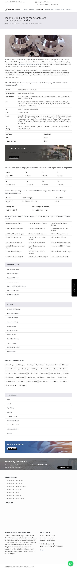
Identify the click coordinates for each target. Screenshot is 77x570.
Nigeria (11, 551)
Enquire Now (74, 288)
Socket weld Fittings (13, 420)
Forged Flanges (30, 377)
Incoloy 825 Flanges (13, 290)
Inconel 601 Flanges (12, 273)
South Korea (9, 540)
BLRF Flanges (63, 381)
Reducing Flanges (11, 381)
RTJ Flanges (35, 369)
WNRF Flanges (20, 377)
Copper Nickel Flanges (13, 347)
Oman (27, 536)
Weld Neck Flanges (46, 369)
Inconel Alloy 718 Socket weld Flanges (30, 64)
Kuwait (25, 545)
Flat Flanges (40, 377)
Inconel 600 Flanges (13, 269)
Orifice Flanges (51, 377)
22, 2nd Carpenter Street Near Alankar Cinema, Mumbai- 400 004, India (48, 538)
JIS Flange (66, 373)
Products (39, 9)
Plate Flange (30, 365)
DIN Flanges (22, 385)
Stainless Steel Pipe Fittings (14, 480)
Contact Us (14, 157)
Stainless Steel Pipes (12, 492)
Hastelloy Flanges (12, 330)
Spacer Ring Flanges (23, 369)
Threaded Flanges (55, 373)
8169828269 (54, 5)
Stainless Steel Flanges (13, 309)
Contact (68, 9)
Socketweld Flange (11, 385)
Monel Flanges (11, 334)
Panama (13, 545)
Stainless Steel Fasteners (14, 489)
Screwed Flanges (32, 381)
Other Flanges (11, 351)
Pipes (8, 399)
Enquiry (57, 9)
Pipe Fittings (10, 408)
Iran (15, 538)
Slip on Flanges (10, 365)
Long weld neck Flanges (53, 365)
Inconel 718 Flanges (12, 282)
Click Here (12, 449)
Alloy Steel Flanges (12, 317)
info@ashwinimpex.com (45, 2)
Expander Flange (10, 369)
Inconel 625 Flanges (13, 278)
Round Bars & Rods (12, 429)
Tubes (9, 404)
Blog (62, 9)
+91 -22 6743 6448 (48, 544)
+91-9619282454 (44, 5)
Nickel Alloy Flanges (13, 339)
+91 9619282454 (42, 465)
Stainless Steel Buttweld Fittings (16, 486)
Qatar (13, 536)
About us (31, 9)
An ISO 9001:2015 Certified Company (15, 2)
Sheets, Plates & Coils (13, 425)
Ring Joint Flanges (11, 373)
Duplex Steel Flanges (13, 322)
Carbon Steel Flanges (13, 313)
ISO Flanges (65, 365)
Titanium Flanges (12, 343)
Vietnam (29, 538)
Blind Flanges (9, 377)
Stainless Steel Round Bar (14, 483)
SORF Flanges (20, 365)
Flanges (9, 412)
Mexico (26, 551)
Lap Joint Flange (32, 373)
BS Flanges (21, 381)
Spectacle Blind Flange (60, 369)
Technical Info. (49, 9)
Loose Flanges (43, 381)
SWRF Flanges (53, 381)
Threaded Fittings (12, 416)
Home (25, 9)
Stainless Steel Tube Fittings (15, 498)
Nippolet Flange (62, 377)
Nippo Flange (40, 365)
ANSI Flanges (22, 373)
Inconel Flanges (11, 326)
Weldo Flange (44, 373)
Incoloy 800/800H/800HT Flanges (16, 286)
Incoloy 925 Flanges (13, 294)
